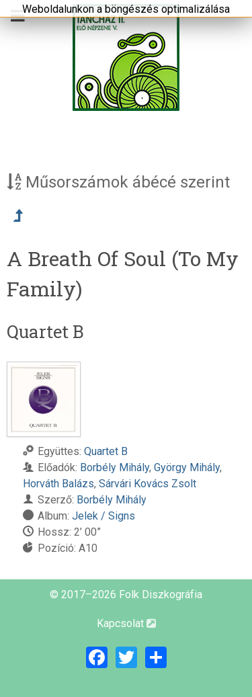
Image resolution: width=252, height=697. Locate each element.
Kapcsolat (126, 623)
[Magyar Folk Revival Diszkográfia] (126, 57)
